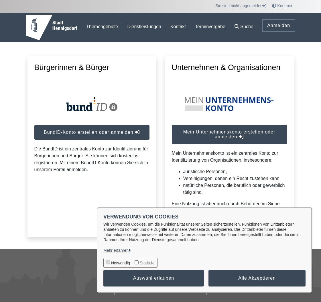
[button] (244, 27)
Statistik (147, 263)
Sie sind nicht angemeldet (240, 5)
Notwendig (120, 263)
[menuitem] (102, 27)
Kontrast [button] (282, 5)
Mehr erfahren (116, 250)
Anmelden (278, 25)
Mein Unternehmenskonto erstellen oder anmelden (229, 134)
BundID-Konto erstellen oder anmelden (92, 132)
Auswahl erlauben (153, 278)
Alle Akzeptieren (257, 278)
